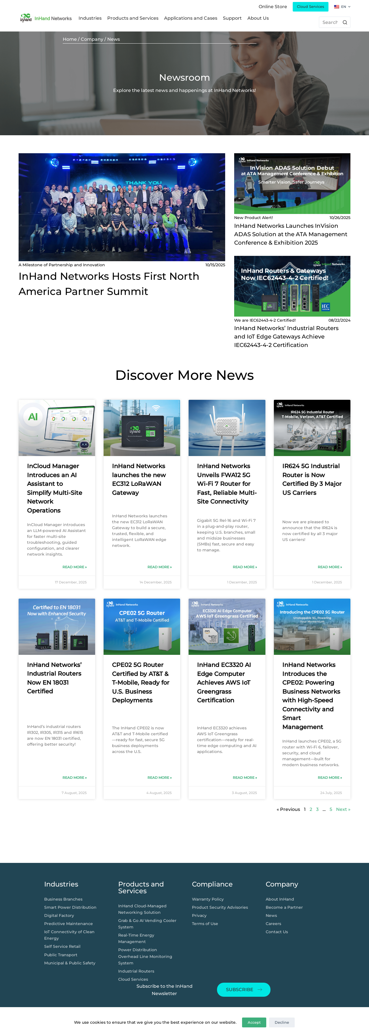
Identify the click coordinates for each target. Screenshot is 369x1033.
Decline (282, 1022)
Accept (254, 1022)
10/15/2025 (215, 264)
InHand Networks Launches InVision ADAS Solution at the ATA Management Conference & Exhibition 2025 (290, 234)
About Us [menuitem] (258, 18)
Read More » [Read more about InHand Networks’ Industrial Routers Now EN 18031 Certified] (74, 777)
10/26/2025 (340, 217)
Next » (343, 809)
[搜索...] (335, 22)
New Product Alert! (253, 217)
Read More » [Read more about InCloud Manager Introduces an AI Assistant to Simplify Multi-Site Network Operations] (74, 567)
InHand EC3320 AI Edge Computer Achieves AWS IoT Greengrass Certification (224, 682)
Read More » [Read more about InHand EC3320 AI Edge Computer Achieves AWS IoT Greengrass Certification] (245, 777)
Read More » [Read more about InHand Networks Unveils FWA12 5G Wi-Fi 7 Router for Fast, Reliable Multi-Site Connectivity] (245, 567)
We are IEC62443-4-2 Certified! (265, 320)
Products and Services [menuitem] (132, 18)
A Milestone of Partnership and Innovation (62, 264)
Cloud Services (310, 6)
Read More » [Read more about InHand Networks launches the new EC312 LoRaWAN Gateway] (159, 567)
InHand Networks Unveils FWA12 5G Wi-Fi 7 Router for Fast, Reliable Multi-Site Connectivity (227, 484)
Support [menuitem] (232, 18)
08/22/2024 (339, 320)
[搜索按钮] (344, 22)
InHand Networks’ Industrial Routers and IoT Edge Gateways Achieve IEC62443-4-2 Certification (286, 336)
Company (92, 39)
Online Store (273, 6)
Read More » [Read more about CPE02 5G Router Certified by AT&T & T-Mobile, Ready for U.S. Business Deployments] (159, 777)
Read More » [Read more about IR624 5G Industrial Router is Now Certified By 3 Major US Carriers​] (330, 567)
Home (70, 39)
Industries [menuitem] (90, 18)
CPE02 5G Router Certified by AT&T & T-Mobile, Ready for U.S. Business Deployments (140, 682)
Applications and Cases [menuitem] (190, 18)
